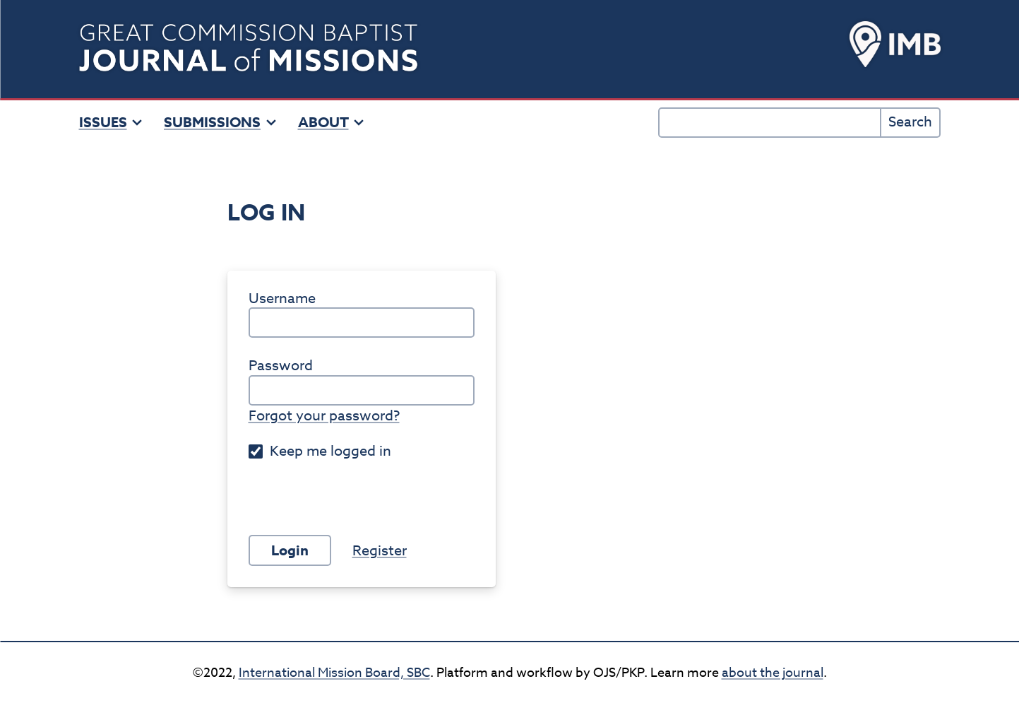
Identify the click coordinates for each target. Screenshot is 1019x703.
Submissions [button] (220, 122)
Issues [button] (111, 122)
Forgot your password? (324, 416)
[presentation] (356, 486)
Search (910, 122)
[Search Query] (770, 122)
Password (281, 366)
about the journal (772, 673)
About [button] (331, 122)
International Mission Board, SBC (334, 673)
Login (290, 550)
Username (282, 299)
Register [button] (379, 551)
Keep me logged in (320, 451)
